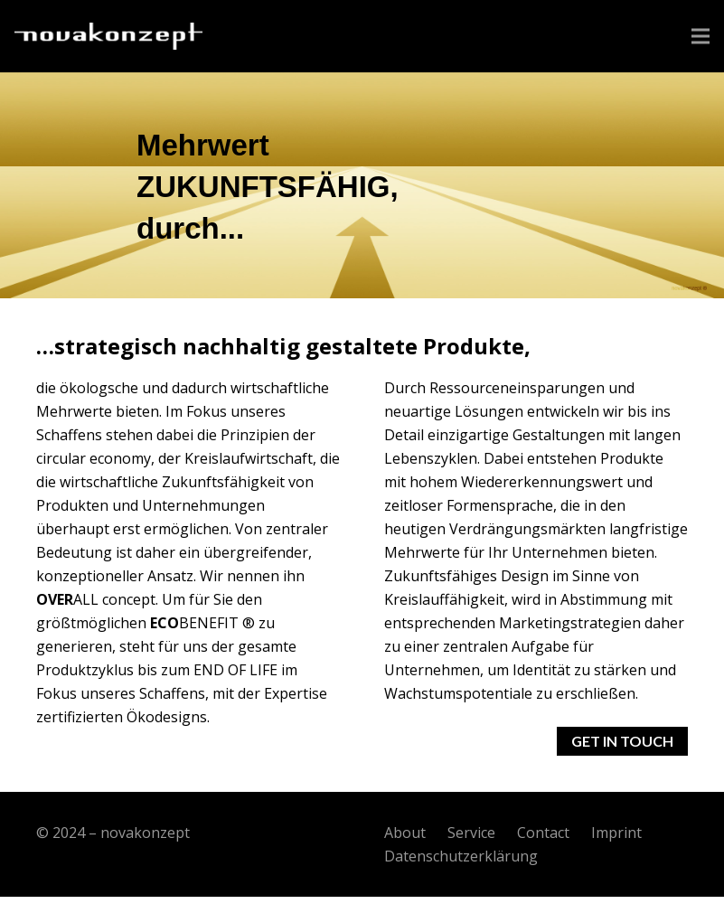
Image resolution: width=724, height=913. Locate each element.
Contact (543, 832)
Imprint (616, 832)
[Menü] (700, 36)
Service (471, 832)
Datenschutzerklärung (461, 856)
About (405, 832)
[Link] (108, 36)
